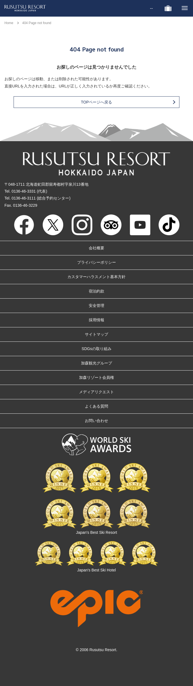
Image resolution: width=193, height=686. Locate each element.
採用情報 (96, 320)
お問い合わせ (96, 420)
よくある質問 (96, 406)
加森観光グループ (96, 363)
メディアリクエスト (96, 392)
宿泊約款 (96, 291)
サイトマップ (96, 334)
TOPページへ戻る (128, 102)
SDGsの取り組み (96, 348)
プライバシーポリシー (96, 262)
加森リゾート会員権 (96, 377)
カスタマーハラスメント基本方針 (96, 277)
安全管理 (96, 305)
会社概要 (96, 248)
